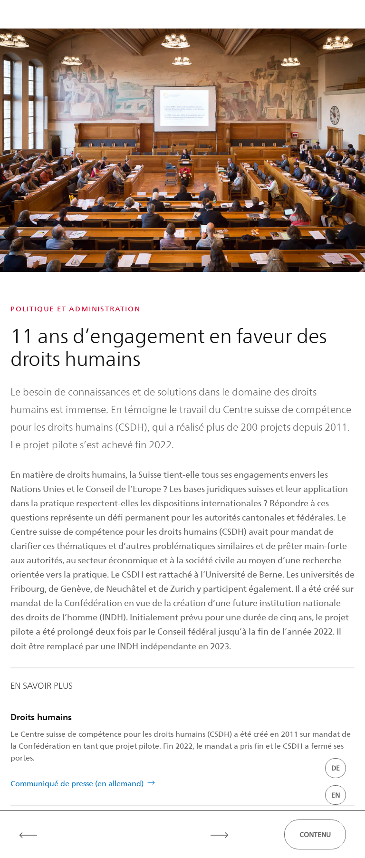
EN (335, 795)
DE (335, 767)
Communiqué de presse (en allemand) (77, 783)
